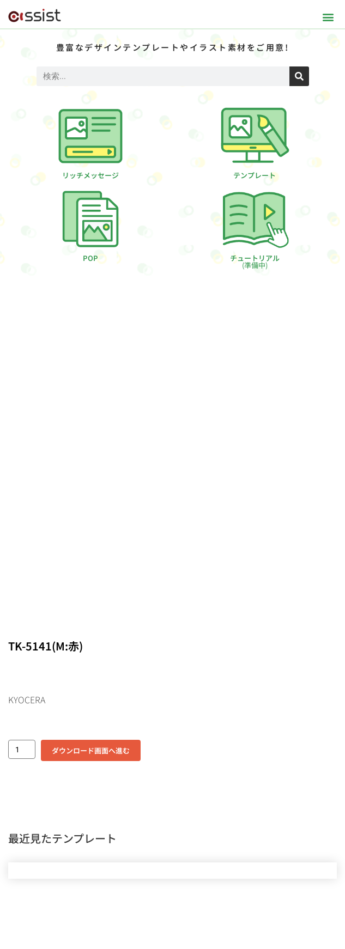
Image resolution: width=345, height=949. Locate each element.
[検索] (299, 76)
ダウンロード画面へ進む (91, 750)
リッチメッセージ (90, 175)
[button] (328, 17)
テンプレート (254, 175)
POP (90, 258)
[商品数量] (21, 749)
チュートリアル (255, 261)
